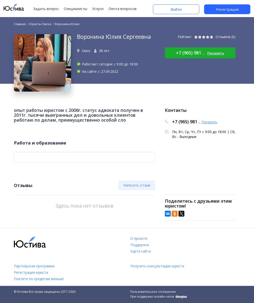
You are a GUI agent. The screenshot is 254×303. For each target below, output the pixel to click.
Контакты (176, 110)
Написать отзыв (136, 185)
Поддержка (139, 244)
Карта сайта (140, 251)
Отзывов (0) (225, 36)
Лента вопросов (122, 8)
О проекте (139, 238)
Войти (176, 9)
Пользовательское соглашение (153, 292)
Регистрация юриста (31, 272)
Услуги (97, 8)
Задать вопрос (46, 8)
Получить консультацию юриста (157, 266)
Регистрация (227, 9)
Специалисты (75, 8)
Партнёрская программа (34, 266)
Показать (215, 53)
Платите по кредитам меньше (39, 278)
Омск (86, 50)
